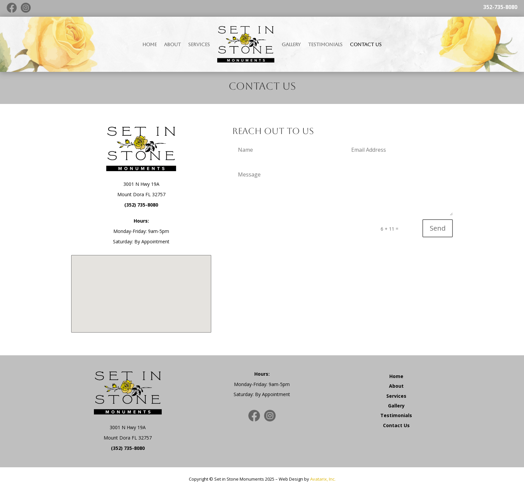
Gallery (291, 44)
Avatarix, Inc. (323, 479)
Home (149, 44)
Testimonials (325, 44)
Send (437, 228)
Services (199, 44)
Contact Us (366, 44)
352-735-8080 (500, 7)
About (172, 44)
